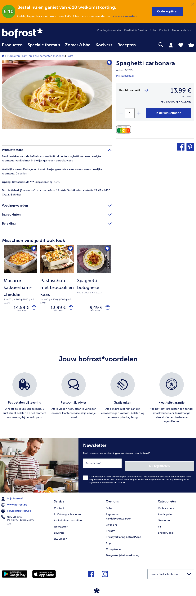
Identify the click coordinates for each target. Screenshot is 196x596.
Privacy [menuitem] (110, 528)
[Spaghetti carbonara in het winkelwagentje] (168, 113)
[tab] (170, 45)
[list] (98, 399)
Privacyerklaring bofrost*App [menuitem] (123, 534)
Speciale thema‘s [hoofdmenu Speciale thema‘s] (44, 45)
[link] (31, 33)
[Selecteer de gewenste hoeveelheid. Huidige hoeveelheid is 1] (130, 113)
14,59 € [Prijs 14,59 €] (18, 308)
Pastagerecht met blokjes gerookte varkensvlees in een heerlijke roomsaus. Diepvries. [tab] (52, 171)
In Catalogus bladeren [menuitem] (67, 511)
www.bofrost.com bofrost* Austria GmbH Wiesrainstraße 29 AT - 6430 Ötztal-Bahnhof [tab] (56, 192)
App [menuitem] (108, 540)
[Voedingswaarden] (124, 129)
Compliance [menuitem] (113, 546)
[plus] (138, 113)
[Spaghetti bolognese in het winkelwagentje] (106, 308)
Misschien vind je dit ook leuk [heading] (33, 240)
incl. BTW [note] (21, 312)
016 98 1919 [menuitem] (12, 516)
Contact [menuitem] (164, 30)
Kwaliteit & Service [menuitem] (135, 30)
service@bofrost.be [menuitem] (16, 509)
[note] (20, 291)
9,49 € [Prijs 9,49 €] (93, 308)
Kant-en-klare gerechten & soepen (43, 56)
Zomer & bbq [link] (78, 45)
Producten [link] (12, 45)
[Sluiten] (192, 4)
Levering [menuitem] (59, 530)
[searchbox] (143, 45)
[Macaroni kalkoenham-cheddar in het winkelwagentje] (32, 308)
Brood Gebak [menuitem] (166, 530)
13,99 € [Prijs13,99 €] (181, 90)
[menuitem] (12, 46)
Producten (13, 56)
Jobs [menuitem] (153, 30)
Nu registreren (178, 465)
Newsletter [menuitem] (61, 523)
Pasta (70, 56)
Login (146, 90)
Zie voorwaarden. (125, 16)
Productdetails (125, 76)
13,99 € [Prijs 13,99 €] (55, 308)
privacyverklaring (174, 478)
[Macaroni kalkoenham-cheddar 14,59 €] (20, 285)
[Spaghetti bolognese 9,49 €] (94, 285)
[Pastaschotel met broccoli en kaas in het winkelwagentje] (69, 308)
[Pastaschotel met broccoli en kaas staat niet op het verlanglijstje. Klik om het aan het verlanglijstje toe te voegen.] (70, 249)
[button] (167, 11)
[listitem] (24, 399)
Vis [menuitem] (159, 523)
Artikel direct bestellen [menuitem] (68, 517)
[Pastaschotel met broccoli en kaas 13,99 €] (57, 285)
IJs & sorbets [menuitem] (166, 505)
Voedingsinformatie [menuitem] (109, 30)
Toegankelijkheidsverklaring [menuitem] (122, 552)
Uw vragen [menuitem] (60, 536)
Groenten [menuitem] (164, 517)
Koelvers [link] (104, 45)
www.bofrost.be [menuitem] (14, 503)
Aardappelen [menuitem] (165, 511)
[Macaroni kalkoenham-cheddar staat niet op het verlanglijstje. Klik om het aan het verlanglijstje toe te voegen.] (33, 249)
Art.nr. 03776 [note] (124, 70)
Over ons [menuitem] (111, 522)
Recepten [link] (126, 45)
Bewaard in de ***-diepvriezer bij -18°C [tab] (31, 182)
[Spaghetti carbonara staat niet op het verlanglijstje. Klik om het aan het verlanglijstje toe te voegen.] (108, 64)
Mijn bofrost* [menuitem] (12, 497)
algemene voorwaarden (101, 481)
